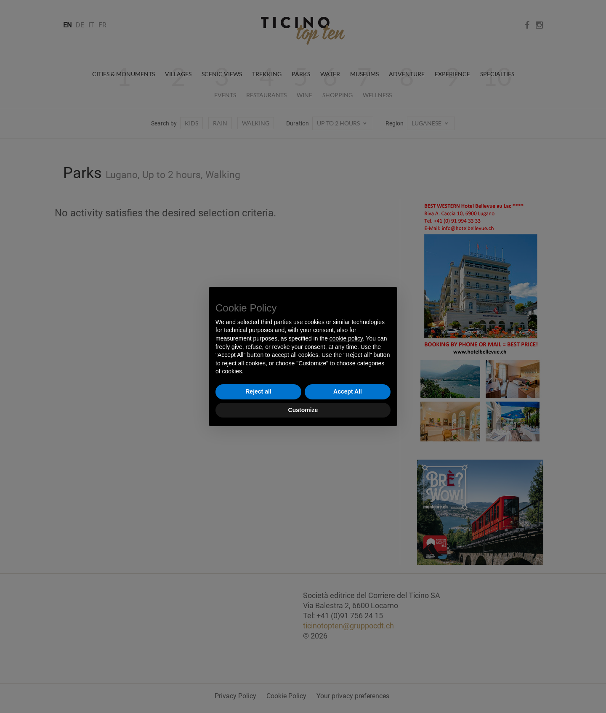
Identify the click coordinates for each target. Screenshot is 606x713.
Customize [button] (303, 410)
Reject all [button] (258, 391)
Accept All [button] (347, 391)
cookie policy (346, 338)
